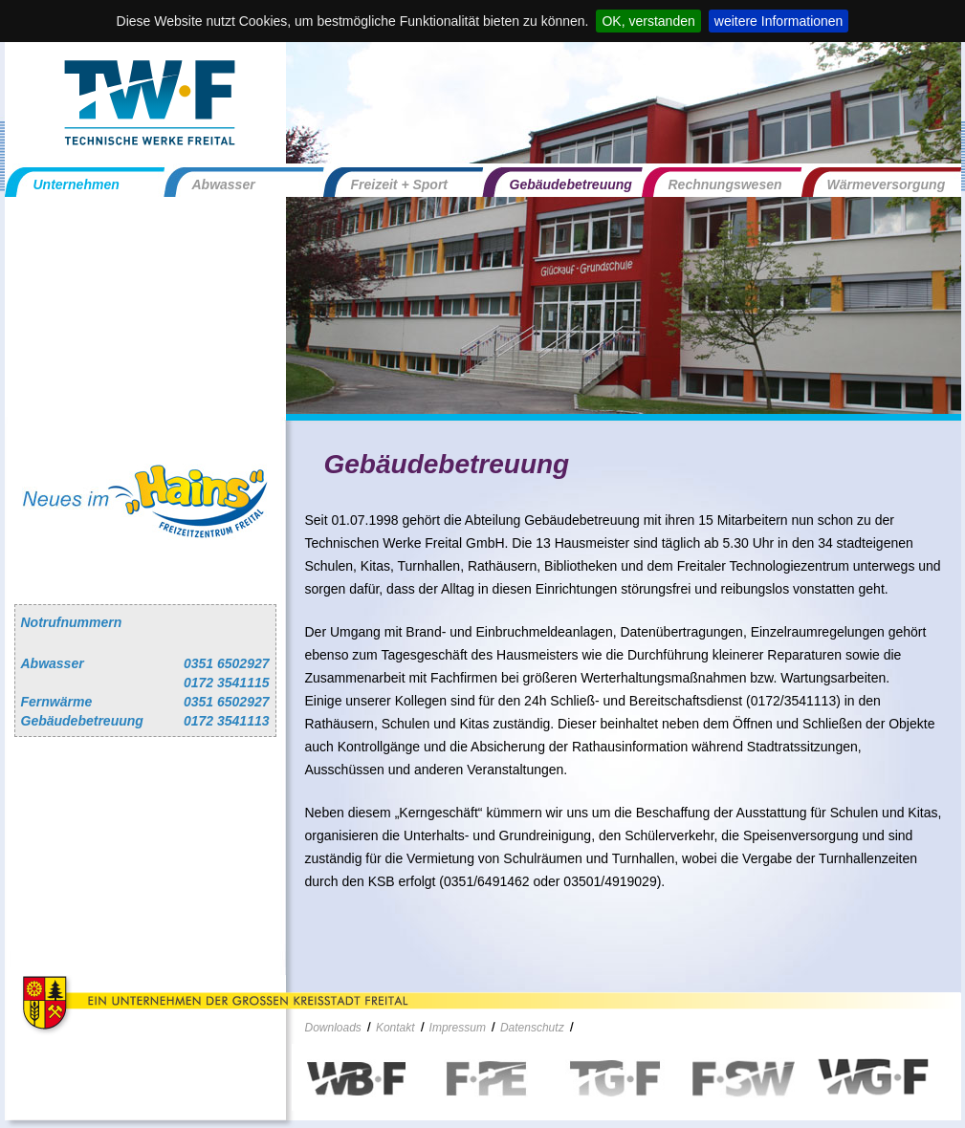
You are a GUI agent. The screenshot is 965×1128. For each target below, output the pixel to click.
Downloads (333, 1027)
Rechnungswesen (725, 184)
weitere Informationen (779, 21)
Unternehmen (76, 184)
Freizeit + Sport (400, 184)
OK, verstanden (648, 21)
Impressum (457, 1027)
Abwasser (223, 184)
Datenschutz (532, 1027)
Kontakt (395, 1027)
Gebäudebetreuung (571, 184)
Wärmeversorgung (886, 184)
